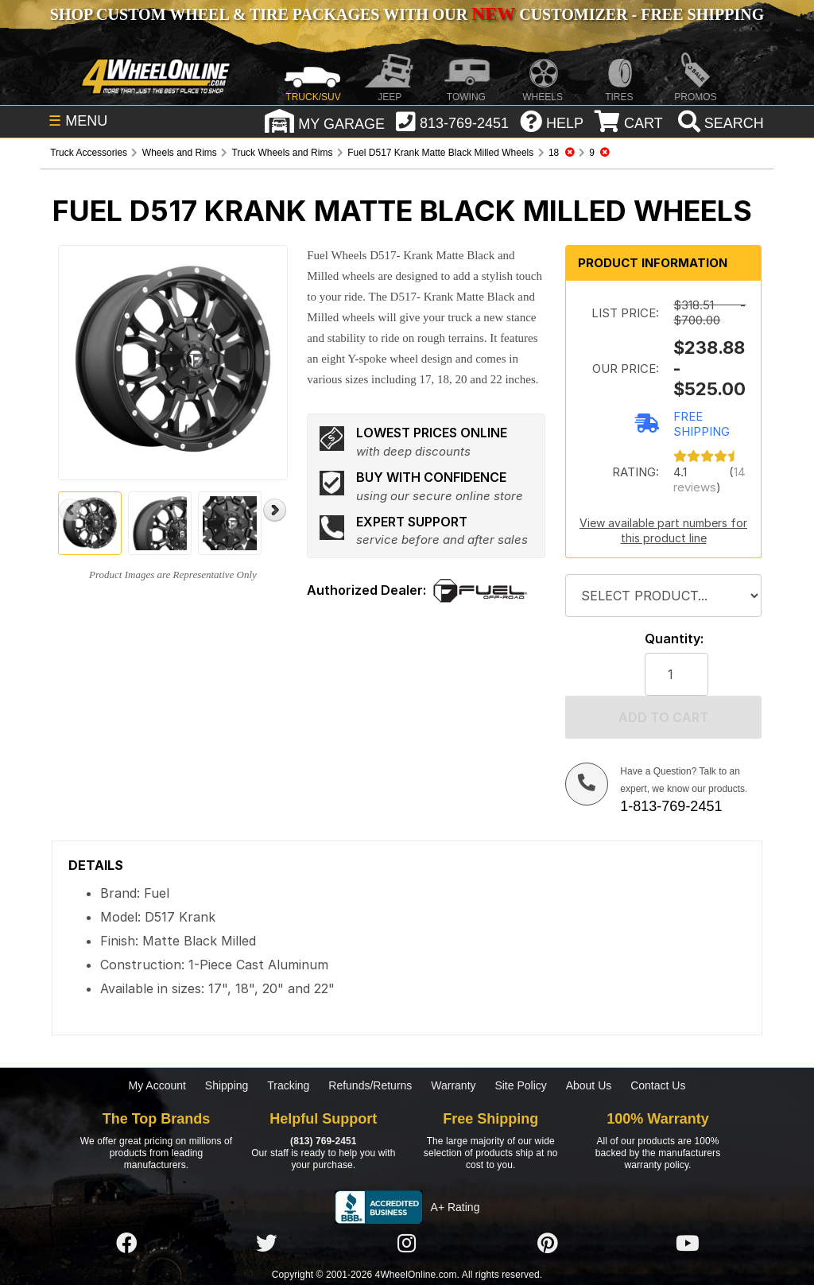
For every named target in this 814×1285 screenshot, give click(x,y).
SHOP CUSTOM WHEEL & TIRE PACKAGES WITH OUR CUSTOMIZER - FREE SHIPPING (407, 14)
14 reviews (709, 479)
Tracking (288, 1085)
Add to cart (663, 717)
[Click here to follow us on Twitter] (266, 1244)
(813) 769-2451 (323, 1141)
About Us (589, 1085)
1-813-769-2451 (671, 806)
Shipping (227, 1085)
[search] (719, 123)
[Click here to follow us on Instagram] (407, 1244)
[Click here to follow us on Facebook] (126, 1244)
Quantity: (674, 639)
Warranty (453, 1085)
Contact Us (657, 1085)
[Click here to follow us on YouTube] (688, 1244)
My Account (157, 1085)
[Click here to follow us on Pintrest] (548, 1244)
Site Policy (520, 1085)
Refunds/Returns (370, 1085)
